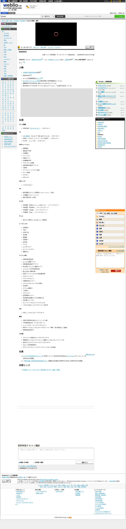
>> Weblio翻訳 (120, 250)
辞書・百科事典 (14, 21)
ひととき (101, 225)
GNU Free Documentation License (49, 479)
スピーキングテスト (10, 146)
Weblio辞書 (112, 481)
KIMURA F (101, 128)
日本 (49, 59)
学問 (5, 52)
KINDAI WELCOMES (104, 143)
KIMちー (100, 130)
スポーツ (6, 64)
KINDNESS (101, 145)
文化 (5, 54)
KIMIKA (100, 124)
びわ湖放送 (26, 136)
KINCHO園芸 (102, 139)
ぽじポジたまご (35, 128)
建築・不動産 (8, 49)
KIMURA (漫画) (102, 126)
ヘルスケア (7, 59)
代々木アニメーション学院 (31, 81)
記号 (3, 130)
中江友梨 (100, 110)
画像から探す (39, 493)
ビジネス (6, 33)
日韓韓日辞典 (42, 1)
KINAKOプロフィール (36, 356)
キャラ (39, 78)
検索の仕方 (19, 493)
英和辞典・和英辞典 (100, 495)
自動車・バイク (8, 42)
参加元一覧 (121, 13)
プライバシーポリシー (22, 498)
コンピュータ (8, 38)
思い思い (101, 222)
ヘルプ (123, 1)
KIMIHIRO (101, 122)
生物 (5, 66)
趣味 (5, 61)
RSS (70, 517)
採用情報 (78, 495)
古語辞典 (50, 1)
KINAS (100, 136)
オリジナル (69, 356)
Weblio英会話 (8, 139)
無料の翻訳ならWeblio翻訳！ (33, 6)
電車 (5, 40)
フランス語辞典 (99, 502)
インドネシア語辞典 (100, 504)
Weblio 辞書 (116, 1)
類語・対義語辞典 (12, 1)
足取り (101, 231)
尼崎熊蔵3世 (102, 108)
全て (3, 31)
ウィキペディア (26, 47)
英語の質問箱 (8, 141)
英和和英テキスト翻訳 (29, 445)
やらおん (101, 216)
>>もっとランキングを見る (116, 246)
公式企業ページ (80, 491)
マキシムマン (102, 85)
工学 (5, 47)
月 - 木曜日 (101, 92)
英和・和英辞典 (23, 1)
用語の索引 (43, 47)
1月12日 (38, 59)
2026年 (101, 240)
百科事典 (22, 21)
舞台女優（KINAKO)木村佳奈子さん (36, 361)
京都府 (67, 59)
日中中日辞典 (33, 1)
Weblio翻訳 (98, 497)
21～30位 (114, 213)
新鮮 (100, 219)
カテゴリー (58, 47)
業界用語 (6, 35)
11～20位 (107, 213)
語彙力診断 (7, 144)
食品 (5, 68)
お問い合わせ (59, 491)
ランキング (51, 47)
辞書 (4, 1)
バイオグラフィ (103, 88)
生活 (5, 57)
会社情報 (78, 493)
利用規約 (18, 497)
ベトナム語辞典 (99, 508)
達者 (100, 228)
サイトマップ (20, 500)
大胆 (100, 237)
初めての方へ (113, 13)
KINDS (100, 147)
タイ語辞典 (98, 506)
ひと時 (101, 243)
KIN (99, 133)
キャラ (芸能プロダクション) (107, 104)
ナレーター (55, 59)
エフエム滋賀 (102, 115)
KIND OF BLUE (102, 141)
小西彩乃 (100, 101)
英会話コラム (8, 137)
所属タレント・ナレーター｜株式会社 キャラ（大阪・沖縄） (42, 370)
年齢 (100, 234)
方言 (5, 73)
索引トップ (36, 47)
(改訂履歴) (41, 481)
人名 (5, 71)
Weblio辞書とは (20, 491)
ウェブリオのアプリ (41, 491)
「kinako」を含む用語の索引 (28, 466)
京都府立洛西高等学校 (30, 72)
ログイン (106, 1)
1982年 (34, 59)
